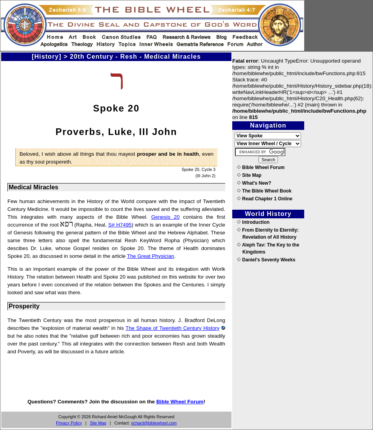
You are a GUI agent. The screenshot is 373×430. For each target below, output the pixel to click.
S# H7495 (120, 225)
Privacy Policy (69, 423)
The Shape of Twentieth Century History (172, 328)
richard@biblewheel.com (154, 423)
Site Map (98, 423)
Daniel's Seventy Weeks (266, 260)
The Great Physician (150, 256)
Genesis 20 (165, 217)
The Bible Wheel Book (264, 191)
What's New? (254, 183)
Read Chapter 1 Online (264, 199)
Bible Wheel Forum (180, 402)
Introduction (253, 222)
